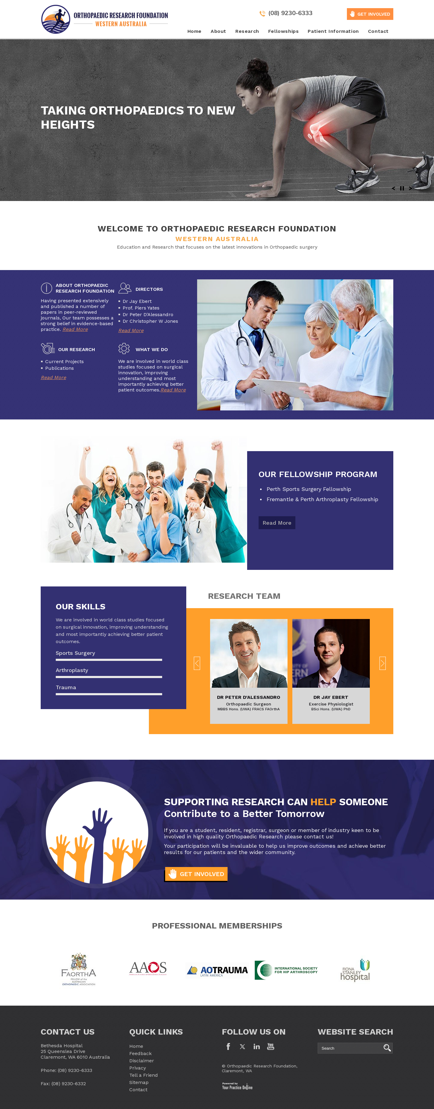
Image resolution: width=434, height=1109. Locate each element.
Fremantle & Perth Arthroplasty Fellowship (322, 499)
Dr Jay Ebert (330, 697)
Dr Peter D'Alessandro (248, 697)
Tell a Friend (143, 1075)
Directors (149, 289)
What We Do (152, 349)
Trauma (66, 687)
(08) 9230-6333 (290, 13)
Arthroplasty (72, 670)
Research (247, 31)
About (218, 31)
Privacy (137, 1068)
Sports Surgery (75, 653)
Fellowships (283, 31)
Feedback (140, 1053)
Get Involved (202, 874)
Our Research (76, 349)
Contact (378, 31)
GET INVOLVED (373, 14)
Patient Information (333, 31)
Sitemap (139, 1082)
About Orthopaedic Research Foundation (85, 288)
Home (194, 31)
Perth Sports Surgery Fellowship (309, 489)
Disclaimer (141, 1060)
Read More (75, 329)
